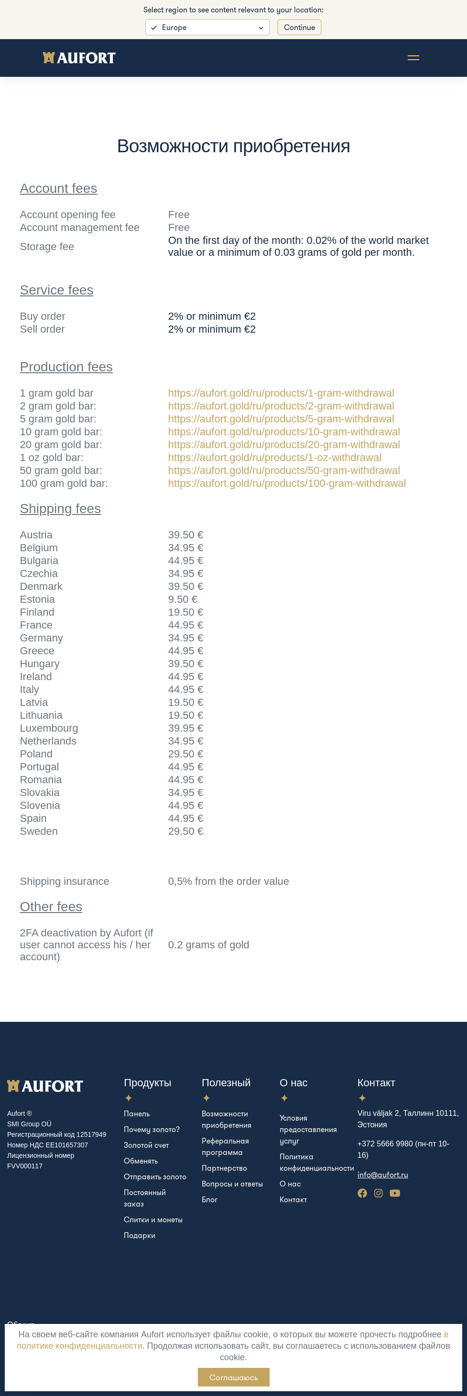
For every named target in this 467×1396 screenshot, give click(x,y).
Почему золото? (152, 1129)
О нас (290, 1183)
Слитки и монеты (153, 1219)
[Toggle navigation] (413, 58)
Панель (137, 1113)
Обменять (141, 1160)
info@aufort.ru (383, 1174)
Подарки (139, 1235)
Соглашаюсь (233, 1377)
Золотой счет (146, 1145)
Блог (209, 1199)
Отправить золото (155, 1176)
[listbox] (207, 27)
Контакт (293, 1199)
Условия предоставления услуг (308, 1129)
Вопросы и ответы (232, 1183)
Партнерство (224, 1168)
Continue (299, 27)
